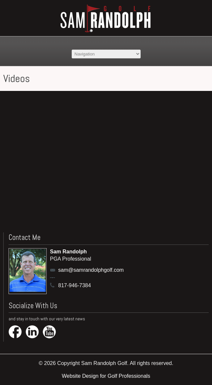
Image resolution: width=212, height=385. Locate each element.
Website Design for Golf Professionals (106, 376)
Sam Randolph (68, 251)
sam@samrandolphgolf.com (78, 270)
